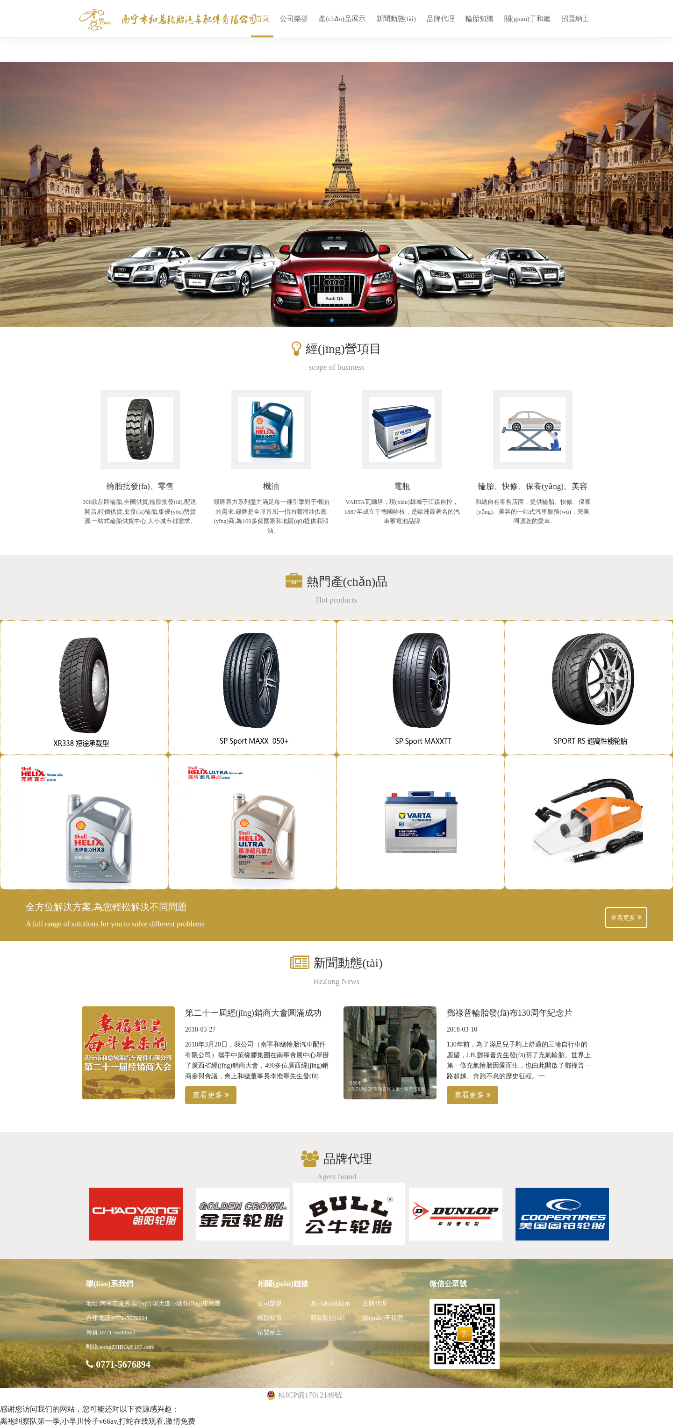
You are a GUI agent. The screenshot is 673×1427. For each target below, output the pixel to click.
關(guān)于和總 (527, 18)
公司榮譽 (294, 18)
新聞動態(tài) (396, 18)
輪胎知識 (479, 18)
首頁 (262, 18)
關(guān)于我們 (383, 1317)
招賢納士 (575, 18)
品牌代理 (441, 18)
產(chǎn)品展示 (342, 18)
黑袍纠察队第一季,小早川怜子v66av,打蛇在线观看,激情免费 (97, 1421)
